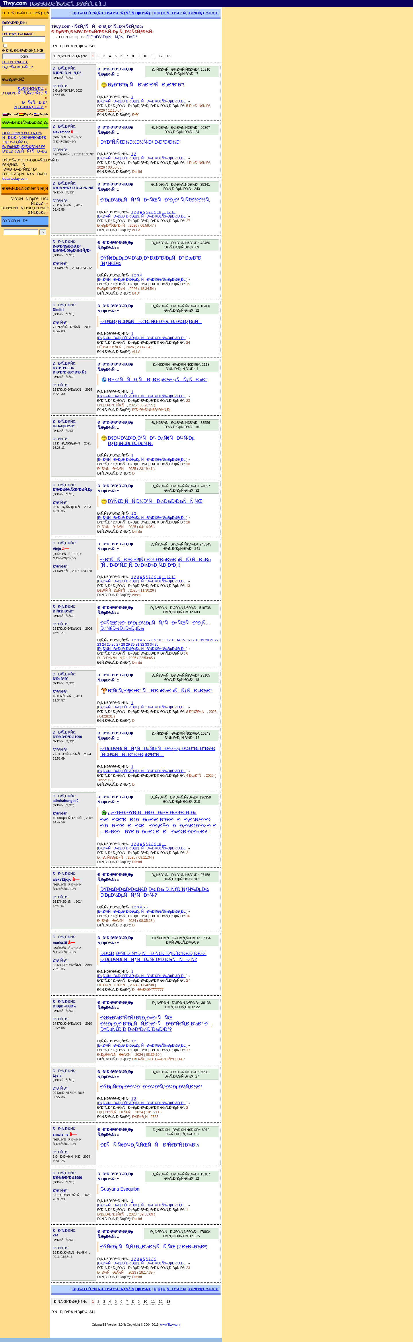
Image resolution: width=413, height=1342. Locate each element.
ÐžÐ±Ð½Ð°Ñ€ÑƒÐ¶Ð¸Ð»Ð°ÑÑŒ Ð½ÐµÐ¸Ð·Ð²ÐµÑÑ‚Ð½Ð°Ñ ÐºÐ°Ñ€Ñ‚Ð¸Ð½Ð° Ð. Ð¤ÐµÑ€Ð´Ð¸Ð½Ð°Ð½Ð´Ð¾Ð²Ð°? (156, 1023)
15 (183, 640)
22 (217, 640)
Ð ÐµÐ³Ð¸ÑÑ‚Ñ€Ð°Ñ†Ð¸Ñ (25, 93)
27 (118, 645)
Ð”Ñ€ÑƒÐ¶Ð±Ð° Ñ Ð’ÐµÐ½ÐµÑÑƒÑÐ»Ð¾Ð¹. (160, 690)
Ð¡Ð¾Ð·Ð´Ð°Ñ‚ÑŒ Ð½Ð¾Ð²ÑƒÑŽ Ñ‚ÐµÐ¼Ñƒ (112, 13)
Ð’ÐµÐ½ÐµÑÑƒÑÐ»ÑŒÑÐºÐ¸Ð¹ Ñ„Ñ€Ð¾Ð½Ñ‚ (155, 199)
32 (142, 645)
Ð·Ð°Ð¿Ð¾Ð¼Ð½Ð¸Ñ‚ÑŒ (22, 51)
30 (133, 645)
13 (168, 56)
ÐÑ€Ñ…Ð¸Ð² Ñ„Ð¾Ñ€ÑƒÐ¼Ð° (30, 104)
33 (147, 645)
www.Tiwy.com (170, 1324)
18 (197, 640)
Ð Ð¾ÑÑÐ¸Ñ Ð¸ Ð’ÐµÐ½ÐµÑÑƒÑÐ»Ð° (157, 379)
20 (207, 640)
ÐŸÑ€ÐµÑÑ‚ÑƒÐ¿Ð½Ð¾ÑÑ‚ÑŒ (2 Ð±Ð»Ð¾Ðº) (153, 1246)
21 (212, 640)
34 (152, 645)
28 (123, 645)
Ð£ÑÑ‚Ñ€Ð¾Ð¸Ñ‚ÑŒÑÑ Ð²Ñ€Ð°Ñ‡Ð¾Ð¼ (149, 1145)
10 (145, 56)
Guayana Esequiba (119, 1189)
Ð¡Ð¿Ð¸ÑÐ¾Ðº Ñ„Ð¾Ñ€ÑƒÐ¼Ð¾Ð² (186, 13)
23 (99, 645)
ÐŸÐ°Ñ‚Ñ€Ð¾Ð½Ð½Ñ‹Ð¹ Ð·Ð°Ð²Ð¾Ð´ (140, 142)
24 (104, 645)
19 (202, 640)
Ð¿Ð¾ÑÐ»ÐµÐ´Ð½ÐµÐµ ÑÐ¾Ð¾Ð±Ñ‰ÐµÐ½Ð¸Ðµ (142, 101)
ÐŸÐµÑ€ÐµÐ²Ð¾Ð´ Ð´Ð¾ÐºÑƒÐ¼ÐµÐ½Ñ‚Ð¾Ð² (151, 1086)
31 (137, 645)
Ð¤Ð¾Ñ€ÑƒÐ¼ (31, 88)
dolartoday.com (15, 178)
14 (178, 640)
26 (113, 645)
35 (156, 645)
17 (192, 640)
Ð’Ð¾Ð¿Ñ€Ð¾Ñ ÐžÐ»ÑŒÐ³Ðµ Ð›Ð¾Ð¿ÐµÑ (151, 321)
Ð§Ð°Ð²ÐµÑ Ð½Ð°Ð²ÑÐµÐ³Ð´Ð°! (146, 84)
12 (161, 56)
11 (153, 56)
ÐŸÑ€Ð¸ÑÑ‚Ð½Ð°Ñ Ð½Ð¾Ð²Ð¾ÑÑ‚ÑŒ (155, 501)
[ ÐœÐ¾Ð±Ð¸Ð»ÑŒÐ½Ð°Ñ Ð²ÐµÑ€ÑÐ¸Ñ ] (68, 3)
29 (128, 645)
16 (188, 640)
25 (108, 645)
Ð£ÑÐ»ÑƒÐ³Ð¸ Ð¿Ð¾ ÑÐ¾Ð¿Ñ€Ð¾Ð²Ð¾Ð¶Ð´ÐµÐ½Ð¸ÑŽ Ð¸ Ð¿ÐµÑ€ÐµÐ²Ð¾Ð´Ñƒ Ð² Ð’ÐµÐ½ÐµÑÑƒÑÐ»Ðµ (24, 142)
